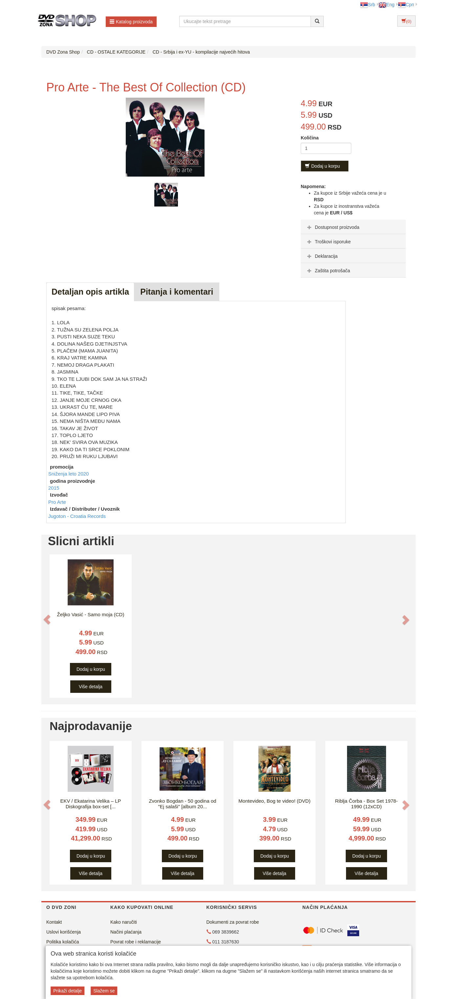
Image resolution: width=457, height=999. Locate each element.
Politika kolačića (62, 941)
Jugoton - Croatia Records (77, 516)
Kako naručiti (123, 922)
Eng (387, 4)
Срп (406, 4)
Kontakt (54, 922)
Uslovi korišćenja (63, 932)
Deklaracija (321, 256)
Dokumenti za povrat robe (233, 922)
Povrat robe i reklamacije (135, 941)
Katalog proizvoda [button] (131, 21)
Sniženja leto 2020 (68, 473)
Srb (367, 4)
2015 (53, 488)
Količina (309, 137)
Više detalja (90, 686)
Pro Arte (57, 502)
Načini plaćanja (125, 932)
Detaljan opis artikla (90, 291)
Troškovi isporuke (328, 241)
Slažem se (104, 990)
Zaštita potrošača (328, 270)
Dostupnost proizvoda (332, 227)
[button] (47, 619)
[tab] (353, 227)
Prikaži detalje (67, 990)
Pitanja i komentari (176, 291)
